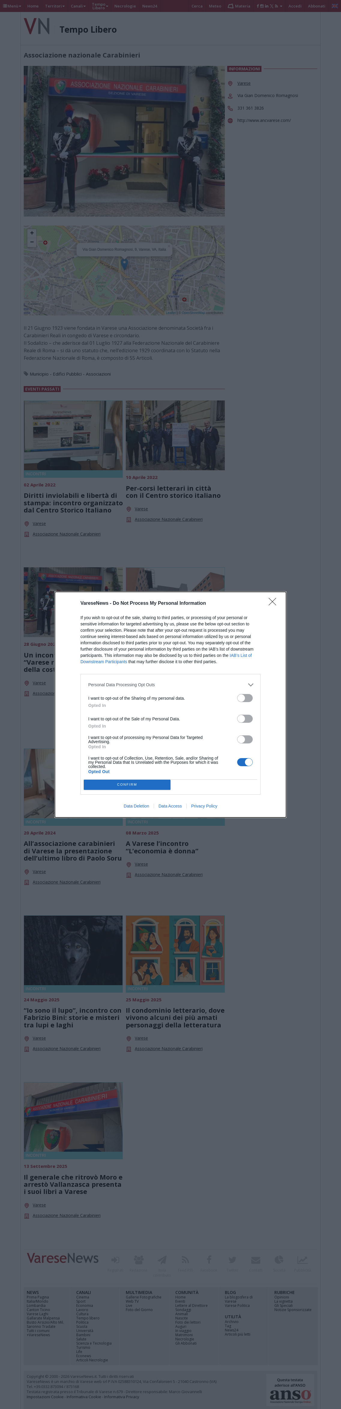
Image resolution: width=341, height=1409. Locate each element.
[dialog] (170, 704)
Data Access (170, 806)
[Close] (274, 603)
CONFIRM (127, 784)
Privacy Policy (204, 806)
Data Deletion (136, 806)
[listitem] (170, 685)
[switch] (245, 698)
